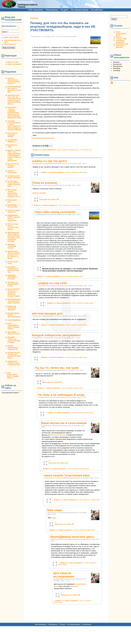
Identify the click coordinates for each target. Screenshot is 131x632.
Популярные (52, 10)
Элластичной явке (58, 435)
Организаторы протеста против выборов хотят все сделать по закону (13, 255)
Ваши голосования (14, 64)
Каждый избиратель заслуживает (56, 335)
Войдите (36, 150)
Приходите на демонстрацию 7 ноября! (13, 284)
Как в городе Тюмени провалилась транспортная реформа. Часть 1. (14, 193)
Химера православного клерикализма (13, 347)
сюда (53, 518)
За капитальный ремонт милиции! (13, 177)
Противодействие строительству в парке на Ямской (13, 301)
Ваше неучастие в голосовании (64, 423)
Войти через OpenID (11, 37)
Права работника (122, 44)
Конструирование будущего (42, 138)
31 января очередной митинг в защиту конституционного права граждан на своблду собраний (14, 125)
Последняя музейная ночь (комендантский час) (13, 269)
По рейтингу (97, 10)
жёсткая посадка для (47, 313)
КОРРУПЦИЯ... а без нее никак (13, 206)
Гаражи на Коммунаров (12, 171)
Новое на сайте (13, 62)
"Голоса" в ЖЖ (121, 39)
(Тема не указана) (44, 182)
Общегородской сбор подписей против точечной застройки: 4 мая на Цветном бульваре (13, 237)
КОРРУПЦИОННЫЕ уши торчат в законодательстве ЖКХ (14, 89)
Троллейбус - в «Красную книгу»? (14, 333)
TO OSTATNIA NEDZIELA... (12, 140)
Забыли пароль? (10, 44)
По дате (64, 10)
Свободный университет (120, 41)
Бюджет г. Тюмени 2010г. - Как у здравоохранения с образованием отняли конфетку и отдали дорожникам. (14, 155)
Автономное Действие (120, 46)
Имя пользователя (9, 26)
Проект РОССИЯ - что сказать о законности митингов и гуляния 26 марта (13, 292)
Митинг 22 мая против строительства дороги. (12, 226)
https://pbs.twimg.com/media (55, 212)
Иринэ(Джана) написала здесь (72, 536)
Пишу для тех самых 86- (49, 199)
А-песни (118, 37)
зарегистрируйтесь (49, 150)
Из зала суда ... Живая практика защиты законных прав (14, 183)
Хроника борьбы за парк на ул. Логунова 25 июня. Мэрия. (14, 355)
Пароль (5, 32)
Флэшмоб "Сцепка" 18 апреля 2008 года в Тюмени (13, 339)
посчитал (74, 586)
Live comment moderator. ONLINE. (12, 134)
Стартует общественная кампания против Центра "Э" (13, 80)
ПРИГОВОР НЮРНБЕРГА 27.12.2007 (12, 277)
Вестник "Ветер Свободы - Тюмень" (13, 165)
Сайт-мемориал (35, 10)
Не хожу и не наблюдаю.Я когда (61, 394)
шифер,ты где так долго (49, 161)
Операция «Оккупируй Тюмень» (11, 246)
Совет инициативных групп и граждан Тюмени (13, 326)
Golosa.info (26, 2)
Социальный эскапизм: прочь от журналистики (13, 363)
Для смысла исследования (63, 574)
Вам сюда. (54, 510)
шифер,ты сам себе (52, 283)
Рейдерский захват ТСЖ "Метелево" (11, 308)
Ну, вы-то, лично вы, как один (56, 367)
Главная (34, 18)
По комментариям (79, 10)
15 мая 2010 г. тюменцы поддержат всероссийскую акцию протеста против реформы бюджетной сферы (14, 112)
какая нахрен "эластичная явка (66, 475)
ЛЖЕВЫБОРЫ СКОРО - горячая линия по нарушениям (13, 218)
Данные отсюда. (39, 193)
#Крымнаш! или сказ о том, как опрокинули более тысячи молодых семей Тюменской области (14, 99)
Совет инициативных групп (121, 33)
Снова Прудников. (14, 320)
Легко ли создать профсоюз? (13, 211)
